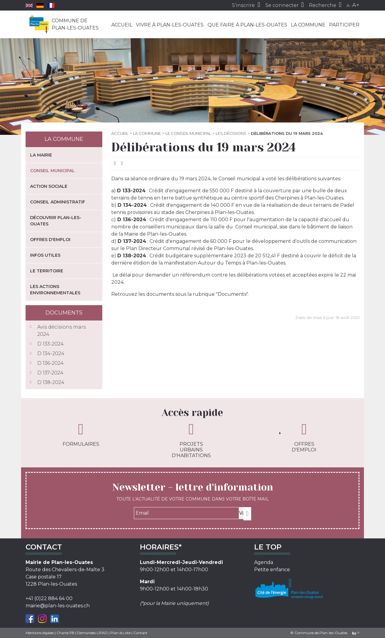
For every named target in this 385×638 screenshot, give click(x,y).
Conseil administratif (57, 202)
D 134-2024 (50, 353)
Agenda (263, 562)
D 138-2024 (50, 382)
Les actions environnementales (55, 290)
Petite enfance (272, 569)
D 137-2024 (50, 373)
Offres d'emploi (50, 239)
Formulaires (81, 434)
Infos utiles (45, 255)
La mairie (41, 155)
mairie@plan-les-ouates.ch (58, 606)
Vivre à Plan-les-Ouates (170, 25)
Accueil (121, 25)
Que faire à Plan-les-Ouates (247, 25)
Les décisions (231, 133)
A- (348, 5)
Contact (140, 632)
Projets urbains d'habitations (191, 440)
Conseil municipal (52, 170)
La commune (308, 25)
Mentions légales (40, 632)
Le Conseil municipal (188, 133)
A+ (355, 5)
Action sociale (48, 186)
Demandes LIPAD (92, 632)
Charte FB (65, 632)
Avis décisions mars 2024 (61, 330)
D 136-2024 (50, 363)
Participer (344, 25)
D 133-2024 (50, 344)
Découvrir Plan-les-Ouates (55, 221)
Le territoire (46, 271)
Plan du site (120, 632)
